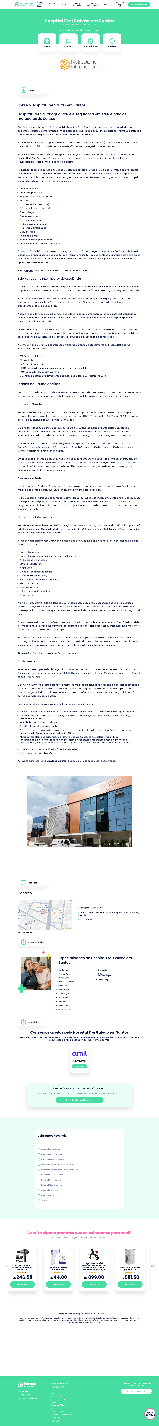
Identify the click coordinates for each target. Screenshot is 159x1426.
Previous (6, 1266)
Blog (106, 4)
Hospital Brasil (46, 1195)
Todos (42, 1200)
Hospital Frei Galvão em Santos (87, 30)
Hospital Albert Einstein (50, 1154)
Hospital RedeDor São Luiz (51, 1159)
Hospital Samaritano (49, 1149)
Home (60, 30)
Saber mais (79, 1066)
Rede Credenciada (77, 4)
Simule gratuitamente (136, 1391)
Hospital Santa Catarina (50, 1174)
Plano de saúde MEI (120, 4)
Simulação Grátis (139, 4)
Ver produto (22, 1284)
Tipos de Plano (51, 4)
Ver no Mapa (25, 932)
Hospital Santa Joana (49, 1180)
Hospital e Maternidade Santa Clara (55, 1164)
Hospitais (69, 30)
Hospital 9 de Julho (48, 1190)
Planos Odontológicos (93, 4)
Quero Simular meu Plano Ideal (79, 1100)
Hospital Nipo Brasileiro (50, 1185)
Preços (63, 4)
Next (152, 1266)
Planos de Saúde (40, 4)
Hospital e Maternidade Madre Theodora (58, 1169)
